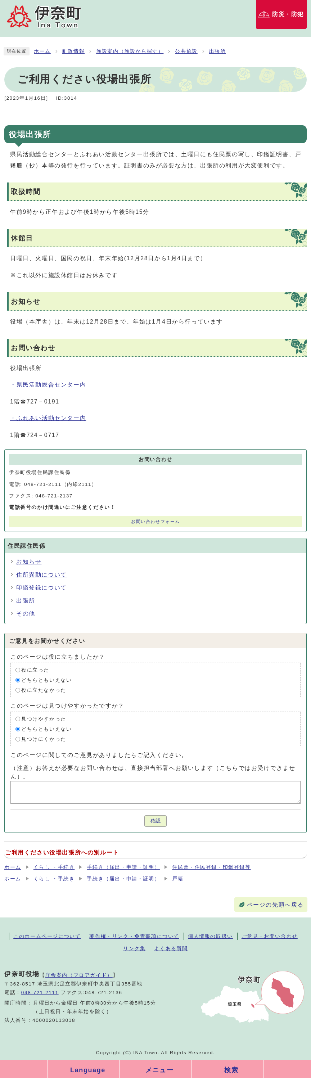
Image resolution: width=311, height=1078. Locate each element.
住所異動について (41, 575)
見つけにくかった (43, 739)
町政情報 (73, 51)
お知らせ (28, 562)
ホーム (42, 51)
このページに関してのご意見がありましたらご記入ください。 (99, 755)
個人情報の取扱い (210, 936)
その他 (25, 613)
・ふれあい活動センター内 (48, 418)
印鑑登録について (41, 588)
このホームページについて (47, 936)
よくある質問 (171, 948)
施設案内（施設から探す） (129, 51)
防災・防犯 (288, 14)
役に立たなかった (43, 690)
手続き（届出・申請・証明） (123, 867)
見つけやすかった (43, 719)
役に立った (35, 670)
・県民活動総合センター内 (48, 385)
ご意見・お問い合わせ (270, 936)
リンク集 (134, 948)
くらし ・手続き (54, 867)
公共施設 (186, 51)
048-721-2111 (40, 992)
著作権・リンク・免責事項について (134, 936)
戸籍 (177, 878)
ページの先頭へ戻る (275, 905)
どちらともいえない (46, 680)
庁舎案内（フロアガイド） (79, 975)
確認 (155, 821)
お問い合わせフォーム (155, 521)
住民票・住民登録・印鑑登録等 (211, 867)
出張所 (217, 51)
